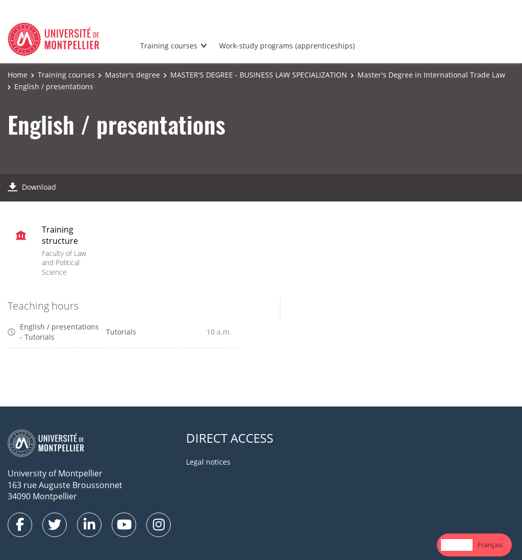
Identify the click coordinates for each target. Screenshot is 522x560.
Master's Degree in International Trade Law (431, 75)
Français (490, 544)
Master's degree (132, 75)
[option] (490, 545)
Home (18, 75)
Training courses (168, 45)
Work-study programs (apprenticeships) (287, 45)
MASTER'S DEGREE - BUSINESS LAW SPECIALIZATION (258, 75)
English (456, 544)
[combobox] (457, 545)
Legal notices (208, 462)
